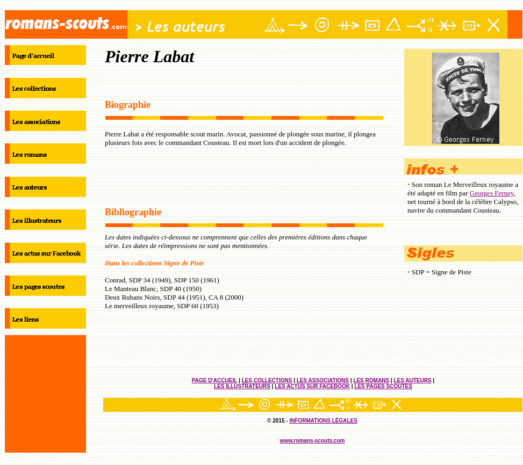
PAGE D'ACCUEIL (214, 380)
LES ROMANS (371, 380)
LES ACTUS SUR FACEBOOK (312, 386)
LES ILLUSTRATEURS (242, 386)
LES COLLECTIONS (266, 380)
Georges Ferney (492, 193)
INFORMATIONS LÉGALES (323, 421)
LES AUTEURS (412, 380)
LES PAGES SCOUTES (383, 386)
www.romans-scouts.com (312, 441)
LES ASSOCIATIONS (323, 380)
